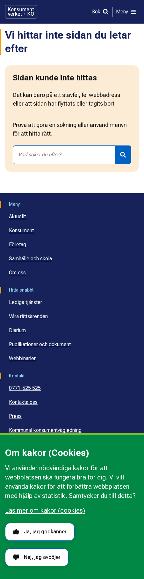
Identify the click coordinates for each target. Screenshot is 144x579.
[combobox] (64, 154)
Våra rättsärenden (28, 316)
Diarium (17, 330)
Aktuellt (17, 216)
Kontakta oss (23, 402)
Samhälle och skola (30, 259)
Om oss (17, 273)
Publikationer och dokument (40, 344)
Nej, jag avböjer (37, 557)
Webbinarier (22, 358)
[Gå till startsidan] (21, 12)
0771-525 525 (25, 388)
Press (15, 416)
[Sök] (100, 11)
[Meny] (126, 11)
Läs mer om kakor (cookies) (45, 510)
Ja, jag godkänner (40, 532)
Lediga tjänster (25, 302)
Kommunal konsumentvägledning (45, 430)
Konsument (21, 230)
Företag (17, 244)
